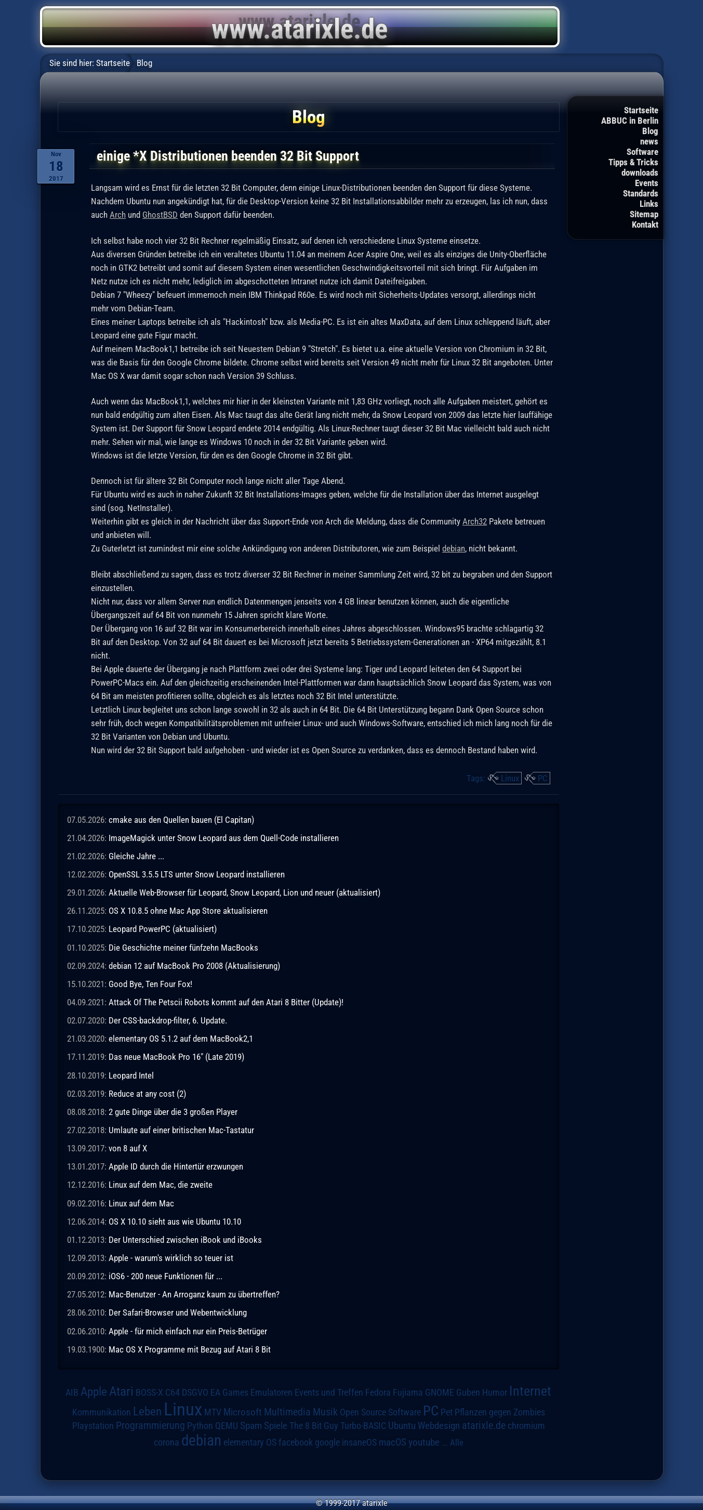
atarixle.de (484, 1426)
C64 (172, 1392)
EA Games (229, 1392)
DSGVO (195, 1392)
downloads (639, 172)
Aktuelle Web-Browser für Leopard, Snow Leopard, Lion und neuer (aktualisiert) (244, 892)
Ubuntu (402, 1426)
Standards (640, 193)
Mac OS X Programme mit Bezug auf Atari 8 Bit (190, 1349)
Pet (447, 1412)
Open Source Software (380, 1412)
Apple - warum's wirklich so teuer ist (171, 1258)
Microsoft (242, 1412)
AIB (71, 1392)
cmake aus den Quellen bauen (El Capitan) (181, 820)
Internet (530, 1391)
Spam (251, 1426)
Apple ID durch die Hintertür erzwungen (176, 1166)
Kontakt (645, 224)
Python (200, 1426)
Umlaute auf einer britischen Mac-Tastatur (181, 1130)
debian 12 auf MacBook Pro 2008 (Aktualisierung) (194, 966)
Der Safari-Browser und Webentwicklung (178, 1312)
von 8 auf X (128, 1148)
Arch (118, 214)
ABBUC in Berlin (629, 120)
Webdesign (439, 1426)
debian (453, 548)
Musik (325, 1412)
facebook (295, 1442)
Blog (650, 131)
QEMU (226, 1426)
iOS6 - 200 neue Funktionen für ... (165, 1276)
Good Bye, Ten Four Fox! (150, 984)
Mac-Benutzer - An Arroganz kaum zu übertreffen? (194, 1294)
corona (166, 1442)
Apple (94, 1392)
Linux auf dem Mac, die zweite (161, 1184)
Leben (147, 1411)
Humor (494, 1392)
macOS (392, 1442)
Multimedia (287, 1412)
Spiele (275, 1426)
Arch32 (474, 521)
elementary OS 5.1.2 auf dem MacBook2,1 (181, 1038)
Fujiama (408, 1392)
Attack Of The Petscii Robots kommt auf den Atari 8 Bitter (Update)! (226, 1002)
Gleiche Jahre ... (136, 856)
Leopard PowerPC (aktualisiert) (163, 929)
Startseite (641, 110)
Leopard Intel (131, 1075)
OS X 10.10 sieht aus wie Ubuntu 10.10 (175, 1221)
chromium (526, 1426)
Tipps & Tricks (633, 162)
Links (649, 204)
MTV (212, 1412)
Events (646, 183)
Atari (121, 1391)
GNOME (439, 1392)
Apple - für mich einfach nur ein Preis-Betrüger (188, 1331)
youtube (424, 1442)
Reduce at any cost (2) (147, 1093)
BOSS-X (149, 1392)
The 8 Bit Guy (313, 1425)
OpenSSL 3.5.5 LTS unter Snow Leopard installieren (197, 874)
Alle (456, 1442)
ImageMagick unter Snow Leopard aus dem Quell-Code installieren (224, 838)
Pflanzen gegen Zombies (500, 1412)
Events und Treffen (329, 1392)
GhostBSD (160, 214)
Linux (510, 778)
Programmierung (150, 1426)
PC (543, 778)
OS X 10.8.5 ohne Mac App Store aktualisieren (188, 910)
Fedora (378, 1392)
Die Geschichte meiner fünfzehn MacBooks (183, 947)
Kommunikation (101, 1412)
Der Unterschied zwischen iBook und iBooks (185, 1240)
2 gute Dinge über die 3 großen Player (173, 1112)
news (649, 141)
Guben (468, 1392)
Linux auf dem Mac (141, 1203)
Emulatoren (271, 1392)
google (327, 1442)
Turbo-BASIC (363, 1425)
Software (642, 152)
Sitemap (644, 214)
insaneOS (359, 1442)
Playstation (93, 1426)
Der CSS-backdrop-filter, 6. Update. (168, 1020)
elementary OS (249, 1442)
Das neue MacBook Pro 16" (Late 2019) (176, 1057)
